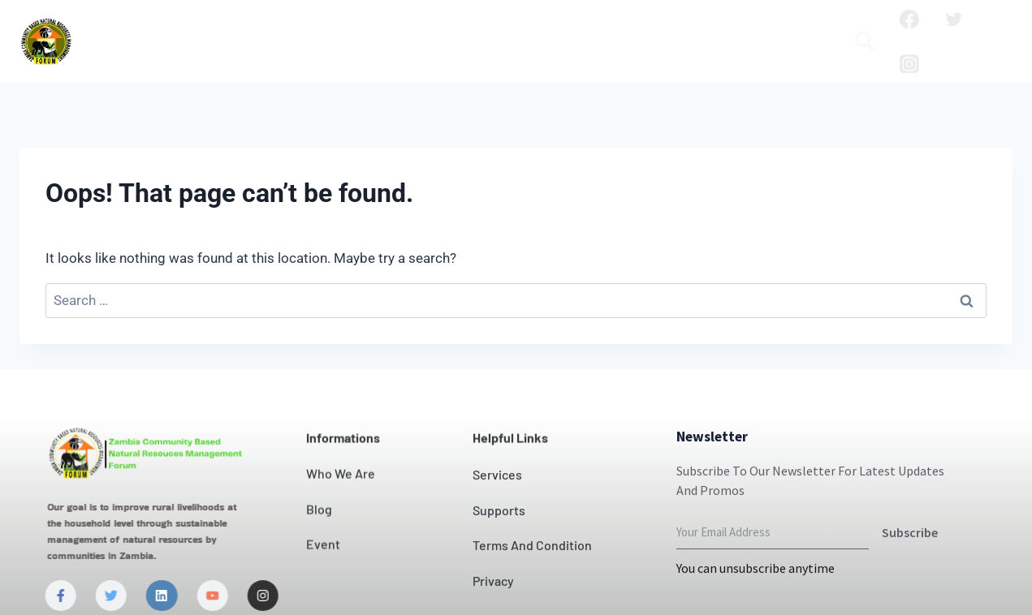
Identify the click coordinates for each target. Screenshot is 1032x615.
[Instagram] (909, 64)
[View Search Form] (864, 41)
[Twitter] (954, 19)
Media (455, 54)
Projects (635, 28)
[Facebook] (909, 19)
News (568, 28)
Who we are (203, 28)
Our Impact (415, 28)
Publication (773, 28)
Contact (502, 28)
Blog (698, 28)
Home (119, 28)
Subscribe (910, 566)
